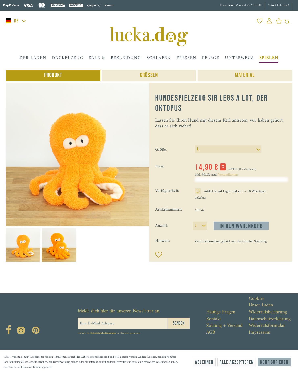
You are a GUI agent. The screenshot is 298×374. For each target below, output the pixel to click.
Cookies (256, 298)
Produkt (53, 75)
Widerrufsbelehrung (268, 312)
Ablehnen (204, 362)
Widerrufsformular (267, 325)
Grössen (149, 75)
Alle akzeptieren (237, 362)
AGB (210, 332)
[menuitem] (260, 20)
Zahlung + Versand (224, 325)
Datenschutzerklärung (270, 319)
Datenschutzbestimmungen (103, 333)
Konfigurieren (274, 362)
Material (245, 75)
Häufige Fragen (220, 312)
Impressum (259, 332)
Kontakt (213, 319)
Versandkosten (228, 175)
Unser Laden (261, 305)
